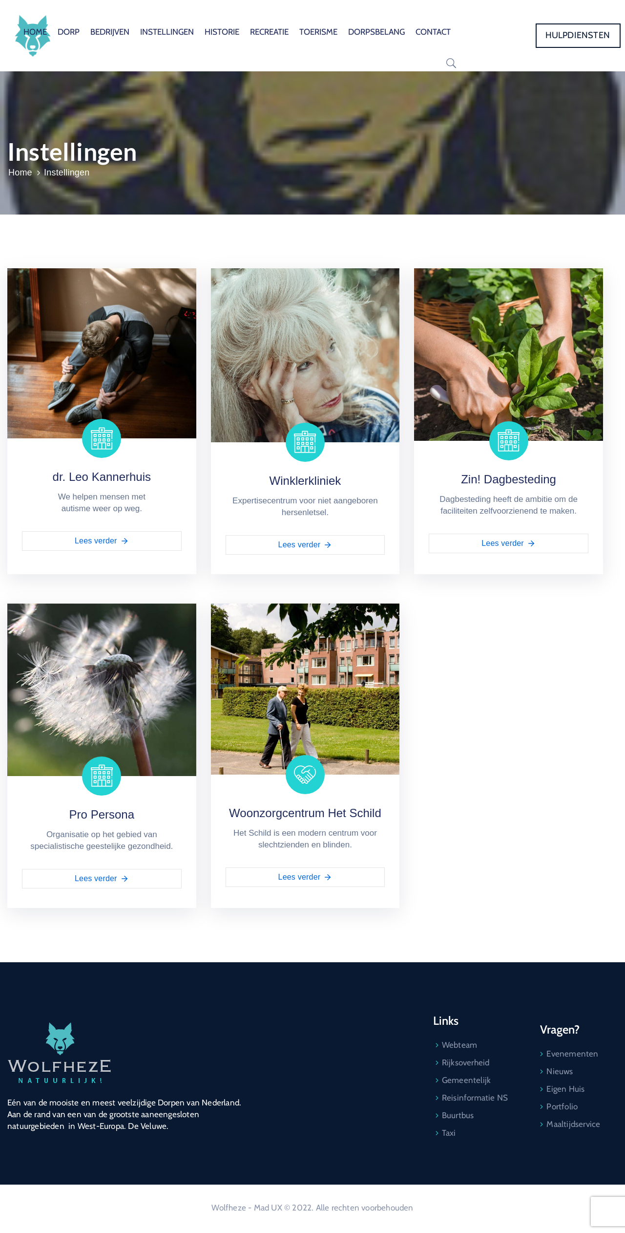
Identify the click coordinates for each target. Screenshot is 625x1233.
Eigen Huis (565, 1089)
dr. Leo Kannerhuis (102, 476)
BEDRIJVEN (109, 32)
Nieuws (559, 1071)
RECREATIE (269, 32)
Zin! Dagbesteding (508, 479)
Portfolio (562, 1106)
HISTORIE (222, 32)
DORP (69, 32)
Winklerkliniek (305, 480)
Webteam (459, 1045)
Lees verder (102, 541)
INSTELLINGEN (167, 32)
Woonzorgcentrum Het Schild (305, 813)
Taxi (449, 1133)
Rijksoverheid (466, 1062)
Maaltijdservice (573, 1124)
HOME (35, 32)
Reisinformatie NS (475, 1098)
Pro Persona (101, 814)
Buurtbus (458, 1115)
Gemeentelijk (466, 1080)
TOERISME (318, 32)
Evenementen (572, 1054)
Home (20, 172)
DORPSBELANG (376, 32)
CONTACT (433, 32)
